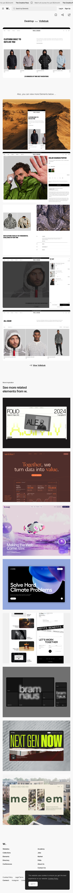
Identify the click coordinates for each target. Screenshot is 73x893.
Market (40, 856)
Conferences (7, 864)
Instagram (15, 880)
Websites (6, 849)
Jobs (39, 853)
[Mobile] (36, 124)
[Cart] (36, 282)
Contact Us (42, 868)
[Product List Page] (36, 335)
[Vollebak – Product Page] (36, 177)
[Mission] (36, 230)
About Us (41, 864)
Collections (7, 853)
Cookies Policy (8, 877)
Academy (41, 849)
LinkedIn (24, 880)
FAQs (39, 860)
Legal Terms (19, 877)
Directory (6, 860)
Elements (6, 856)
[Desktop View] (36, 584)
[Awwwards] (7, 8)
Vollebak (44, 21)
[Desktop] (36, 423)
